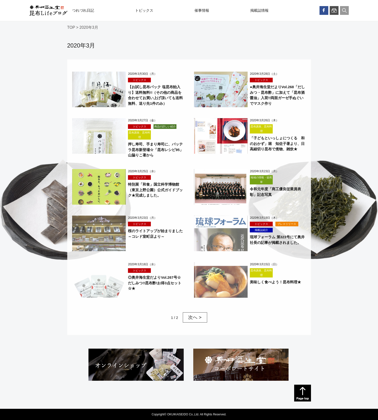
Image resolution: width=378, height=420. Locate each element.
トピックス (144, 10)
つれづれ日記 (83, 10)
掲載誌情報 (259, 10)
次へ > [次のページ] (194, 317)
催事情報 (201, 10)
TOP (71, 27)
